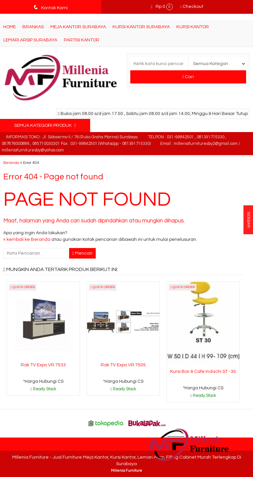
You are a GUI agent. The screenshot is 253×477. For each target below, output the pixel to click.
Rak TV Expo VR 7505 (123, 365)
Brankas (33, 27)
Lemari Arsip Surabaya (30, 40)
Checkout (191, 6)
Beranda (11, 163)
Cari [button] (188, 76)
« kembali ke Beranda (26, 239)
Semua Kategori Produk (45, 125)
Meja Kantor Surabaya (78, 27)
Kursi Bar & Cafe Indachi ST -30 (203, 371)
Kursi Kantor (192, 27)
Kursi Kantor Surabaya (141, 27)
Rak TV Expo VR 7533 (43, 365)
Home (9, 27)
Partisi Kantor (81, 40)
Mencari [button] (82, 253)
